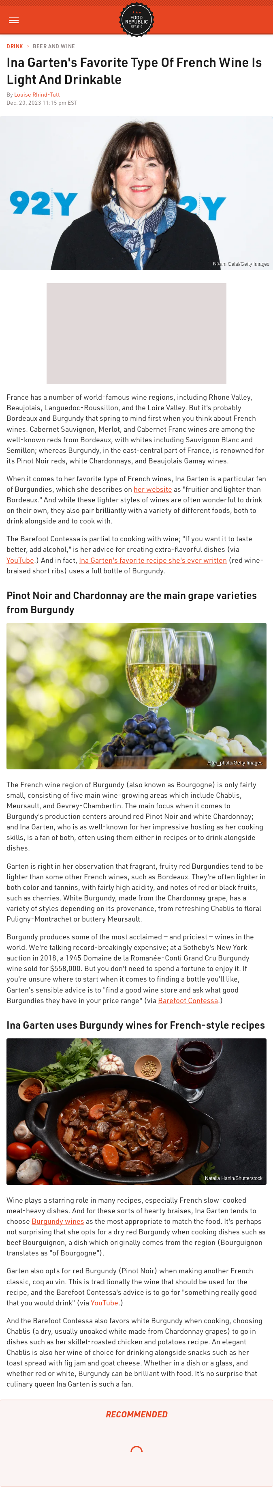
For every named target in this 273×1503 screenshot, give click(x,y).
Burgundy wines (58, 1221)
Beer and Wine (54, 46)
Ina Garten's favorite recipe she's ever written (153, 560)
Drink (14, 46)
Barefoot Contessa (188, 1000)
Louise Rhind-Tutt (37, 94)
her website (153, 488)
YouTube (20, 560)
